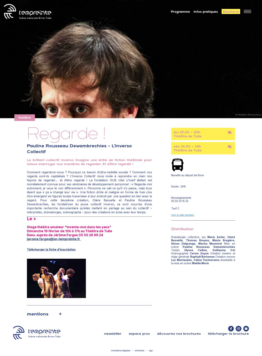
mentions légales (120, 350)
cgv (151, 350)
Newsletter (113, 333)
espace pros (139, 333)
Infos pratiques (206, 11)
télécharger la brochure (228, 333)
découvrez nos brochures (179, 333)
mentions (37, 314)
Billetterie (231, 11)
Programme (180, 11)
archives (139, 350)
